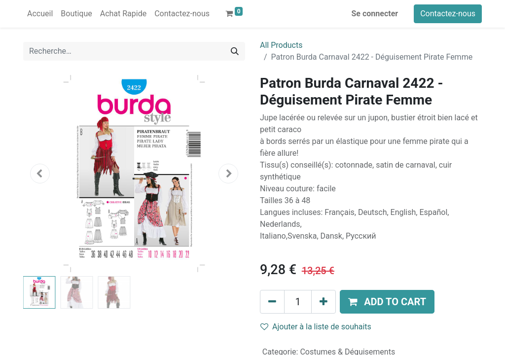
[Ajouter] (323, 302)
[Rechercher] (234, 51)
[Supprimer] (272, 302)
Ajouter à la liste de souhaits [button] (315, 326)
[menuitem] (40, 14)
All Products (281, 45)
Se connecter (375, 13)
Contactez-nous (447, 13)
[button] (40, 174)
